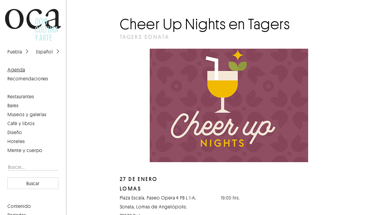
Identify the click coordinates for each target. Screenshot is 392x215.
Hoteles (16, 141)
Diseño (14, 132)
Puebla (14, 52)
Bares (13, 105)
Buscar (33, 183)
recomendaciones (27, 79)
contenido (19, 206)
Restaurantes (20, 96)
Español (44, 52)
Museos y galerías (26, 114)
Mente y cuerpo (25, 150)
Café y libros (21, 123)
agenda (16, 70)
